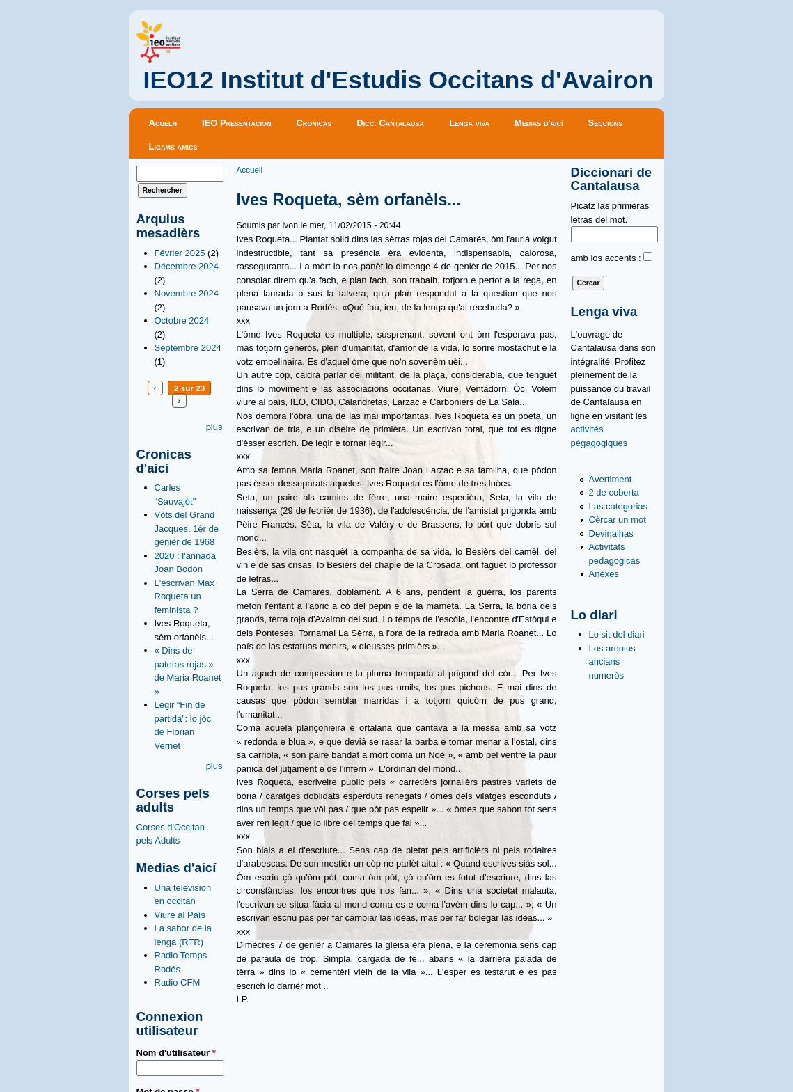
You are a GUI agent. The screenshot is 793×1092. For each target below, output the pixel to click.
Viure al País (180, 915)
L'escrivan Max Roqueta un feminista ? (184, 596)
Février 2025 (180, 253)
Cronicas (313, 123)
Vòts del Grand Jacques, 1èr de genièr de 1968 (187, 528)
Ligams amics (173, 146)
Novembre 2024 (187, 293)
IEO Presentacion (237, 123)
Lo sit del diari (617, 634)
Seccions (605, 123)
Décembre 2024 (187, 266)
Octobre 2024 (182, 320)
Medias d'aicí (539, 123)
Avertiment (610, 479)
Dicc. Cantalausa (390, 123)
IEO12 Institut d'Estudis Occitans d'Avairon (398, 80)
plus (214, 427)
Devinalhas (611, 533)
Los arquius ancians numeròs (612, 662)
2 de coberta (614, 492)
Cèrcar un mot (617, 519)
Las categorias (618, 506)
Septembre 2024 (188, 347)
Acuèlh (163, 123)
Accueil (250, 169)
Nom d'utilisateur (176, 1052)
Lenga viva (469, 123)
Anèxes (604, 574)
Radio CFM (178, 982)
